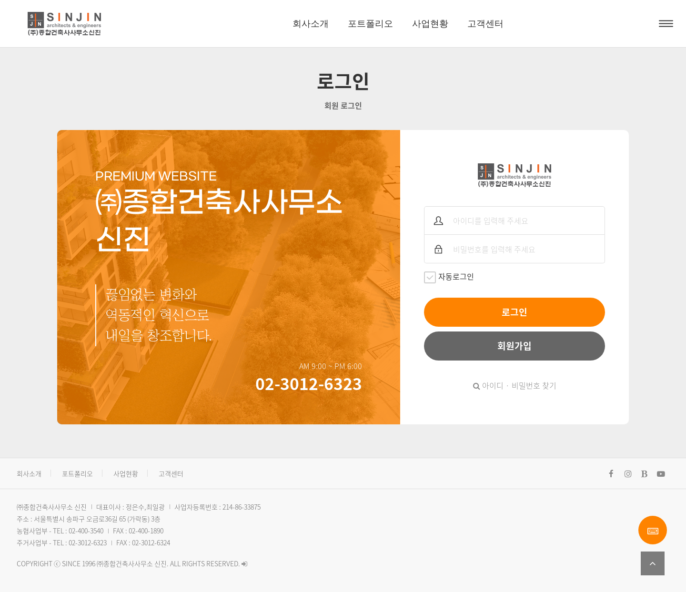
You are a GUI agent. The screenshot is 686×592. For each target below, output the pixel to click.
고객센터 (485, 24)
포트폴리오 (370, 24)
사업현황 (430, 24)
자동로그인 (449, 277)
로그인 (514, 312)
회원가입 (514, 345)
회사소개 (311, 24)
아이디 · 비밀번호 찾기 (514, 385)
